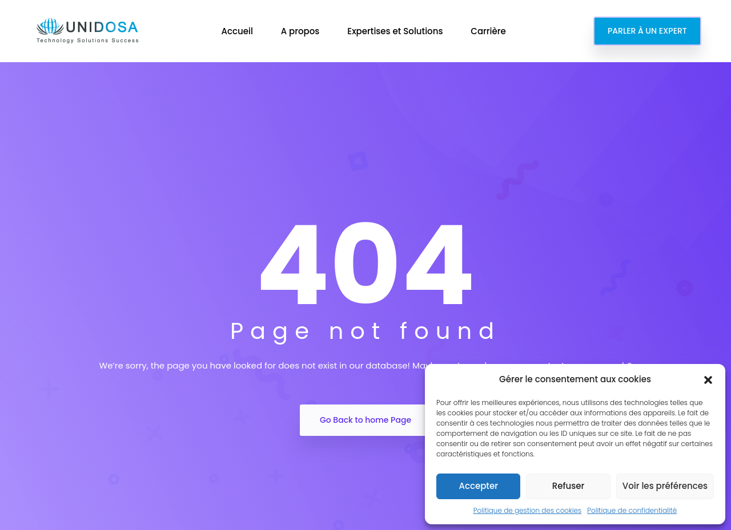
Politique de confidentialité (632, 510)
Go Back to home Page (365, 420)
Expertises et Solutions (396, 31)
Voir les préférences (665, 486)
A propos (301, 31)
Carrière (489, 31)
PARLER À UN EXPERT (647, 31)
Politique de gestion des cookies (527, 510)
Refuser (568, 486)
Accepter (478, 486)
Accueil (238, 31)
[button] (708, 379)
